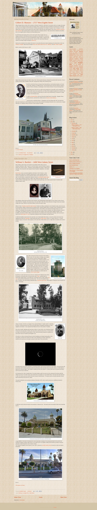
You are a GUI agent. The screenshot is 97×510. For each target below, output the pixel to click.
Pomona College (76, 67)
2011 (72, 152)
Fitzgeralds (27, 218)
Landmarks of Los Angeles (74, 168)
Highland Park (72, 57)
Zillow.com (34, 40)
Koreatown (73, 61)
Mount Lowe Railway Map (74, 160)
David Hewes (18, 173)
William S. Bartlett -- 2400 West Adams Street (34, 162)
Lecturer (77, 61)
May (73, 142)
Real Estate (76, 68)
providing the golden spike (43, 177)
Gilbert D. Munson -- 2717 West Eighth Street (34, 22)
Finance (75, 55)
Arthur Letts (35, 44)
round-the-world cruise (41, 280)
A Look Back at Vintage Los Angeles (40, 5)
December (74, 123)
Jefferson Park (80, 60)
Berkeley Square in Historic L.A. (75, 161)
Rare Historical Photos (73, 165)
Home (40, 497)
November (74, 131)
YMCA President (79, 75)
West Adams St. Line (25, 214)
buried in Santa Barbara (51, 97)
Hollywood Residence (74, 58)
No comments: (30, 152)
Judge (70, 61)
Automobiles (76, 51)
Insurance (75, 60)
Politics (71, 67)
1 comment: (29, 491)
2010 (72, 154)
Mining (79, 64)
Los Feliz (75, 64)
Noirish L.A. (71, 166)
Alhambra (70, 50)
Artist (82, 50)
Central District (72, 53)
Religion (74, 69)
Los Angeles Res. (25, 154)
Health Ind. (81, 56)
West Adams (31, 493)
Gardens (78, 55)
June (73, 140)
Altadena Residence (76, 50)
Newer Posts (17, 497)
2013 (72, 119)
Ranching (70, 68)
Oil (82, 64)
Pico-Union (81, 65)
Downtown (71, 55)
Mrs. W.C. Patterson (47, 44)
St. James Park (80, 73)
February (73, 147)
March (73, 146)
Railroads (81, 67)
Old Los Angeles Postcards (74, 163)
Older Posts (63, 497)
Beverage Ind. (71, 52)
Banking (20, 493)
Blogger (55, 507)
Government (76, 56)
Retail (78, 69)
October (73, 133)
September (74, 134)
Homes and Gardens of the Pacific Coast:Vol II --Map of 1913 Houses (76, 174)
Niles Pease (40, 44)
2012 (72, 121)
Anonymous (75, 81)
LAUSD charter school (46, 445)
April (73, 144)
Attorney (20, 154)
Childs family (43, 218)
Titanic (70, 74)
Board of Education (79, 52)
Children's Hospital (19, 44)
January (73, 149)
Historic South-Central (79, 57)
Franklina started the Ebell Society (29, 206)
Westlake (31, 154)
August (73, 136)
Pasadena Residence (73, 65)
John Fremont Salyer (35, 272)
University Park (76, 74)
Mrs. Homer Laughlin (58, 44)
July (72, 138)
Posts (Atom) (21, 500)
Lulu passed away (33, 96)
